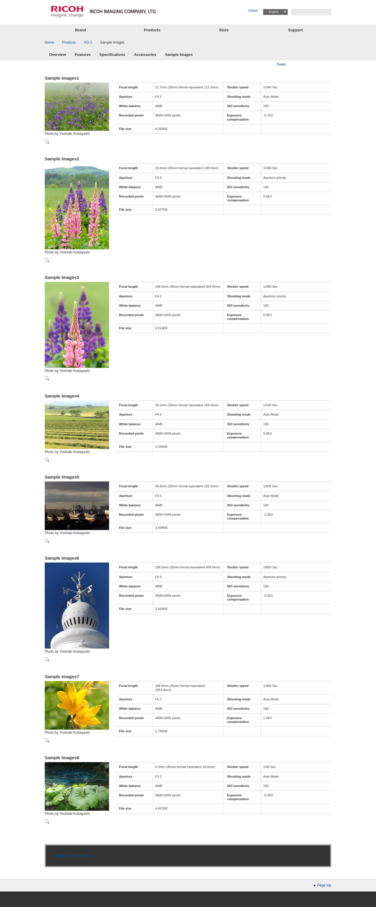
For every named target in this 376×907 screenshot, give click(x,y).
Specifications (112, 54)
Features (82, 54)
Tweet (281, 64)
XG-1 (88, 42)
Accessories (145, 54)
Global (253, 10)
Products (152, 30)
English (273, 11)
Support (295, 30)
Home (49, 42)
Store (224, 30)
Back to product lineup (73, 856)
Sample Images (179, 54)
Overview (57, 54)
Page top (324, 885)
